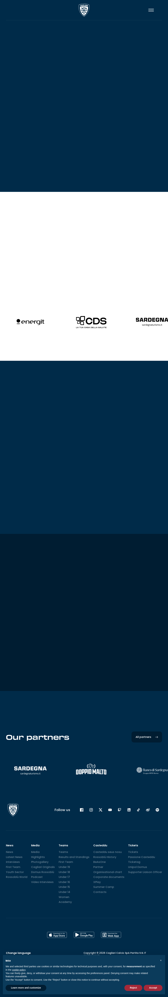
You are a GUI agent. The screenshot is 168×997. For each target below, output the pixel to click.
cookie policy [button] (18, 969)
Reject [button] (133, 987)
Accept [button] (153, 987)
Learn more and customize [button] (26, 987)
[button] (160, 960)
